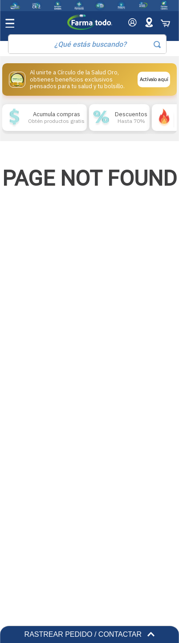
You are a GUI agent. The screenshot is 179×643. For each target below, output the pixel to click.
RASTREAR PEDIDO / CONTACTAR (89, 634)
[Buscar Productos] (157, 44)
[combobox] (87, 44)
